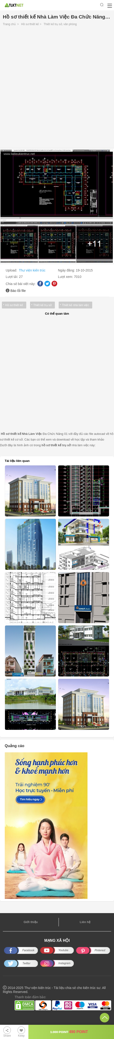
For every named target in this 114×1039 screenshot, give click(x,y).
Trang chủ (9, 24)
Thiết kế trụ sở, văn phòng (60, 24)
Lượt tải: (12, 277)
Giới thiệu (31, 922)
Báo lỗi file (18, 291)
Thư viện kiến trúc (32, 270)
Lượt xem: (66, 277)
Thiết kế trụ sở (42, 305)
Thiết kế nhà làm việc (75, 305)
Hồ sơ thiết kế (30, 24)
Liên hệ (85, 922)
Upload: (12, 270)
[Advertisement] (57, 88)
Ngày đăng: (67, 270)
